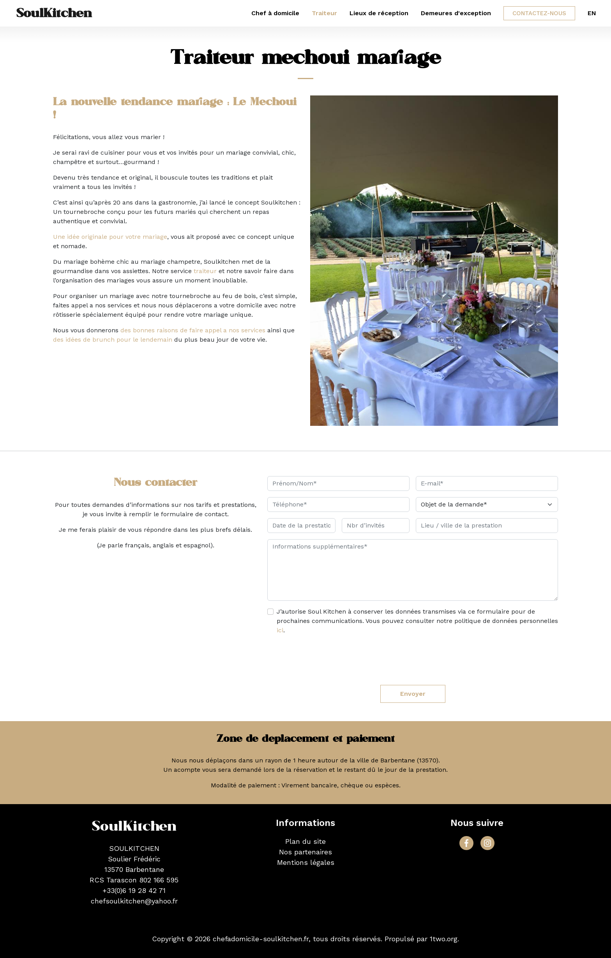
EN (592, 13)
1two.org (443, 939)
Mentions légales (305, 862)
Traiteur (324, 13)
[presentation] (412, 657)
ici (280, 630)
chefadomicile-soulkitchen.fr (261, 939)
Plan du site (305, 841)
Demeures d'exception (456, 13)
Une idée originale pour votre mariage (110, 236)
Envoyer (413, 693)
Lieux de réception (379, 13)
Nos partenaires (305, 852)
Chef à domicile (275, 13)
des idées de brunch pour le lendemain (112, 339)
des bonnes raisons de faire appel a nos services (192, 330)
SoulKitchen (54, 13)
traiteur (205, 271)
